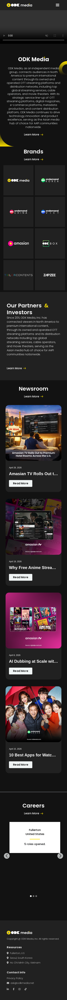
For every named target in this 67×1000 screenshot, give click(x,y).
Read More (20, 483)
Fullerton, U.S (16, 953)
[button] (57, 5)
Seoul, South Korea (19, 958)
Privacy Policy (15, 978)
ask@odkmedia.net (20, 983)
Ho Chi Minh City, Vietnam (23, 962)
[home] (19, 5)
